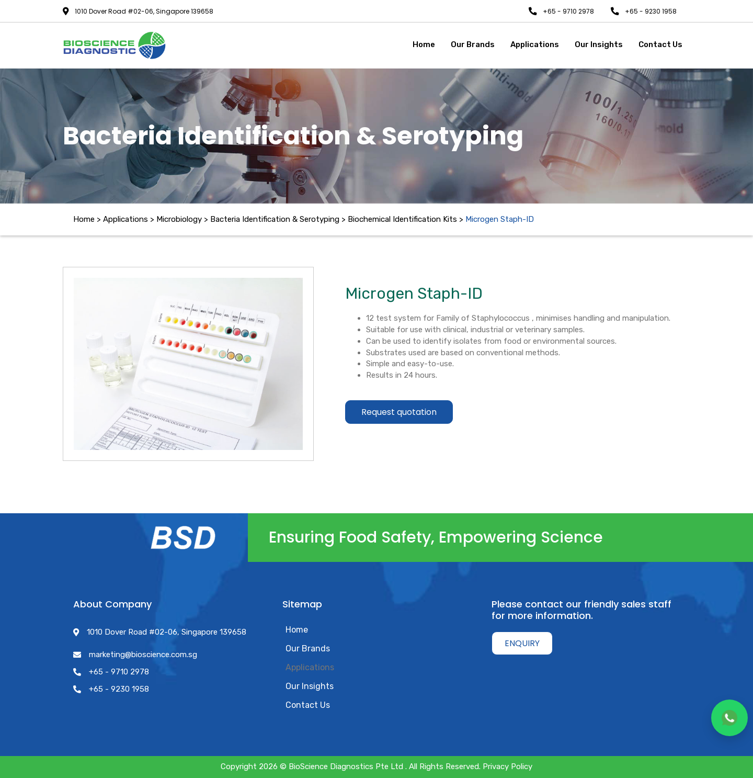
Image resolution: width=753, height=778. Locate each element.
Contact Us (308, 705)
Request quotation (399, 412)
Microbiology (179, 219)
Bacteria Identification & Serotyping (274, 219)
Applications (310, 667)
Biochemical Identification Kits (402, 219)
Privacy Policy (507, 766)
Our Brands (308, 648)
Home (84, 219)
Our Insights (310, 686)
